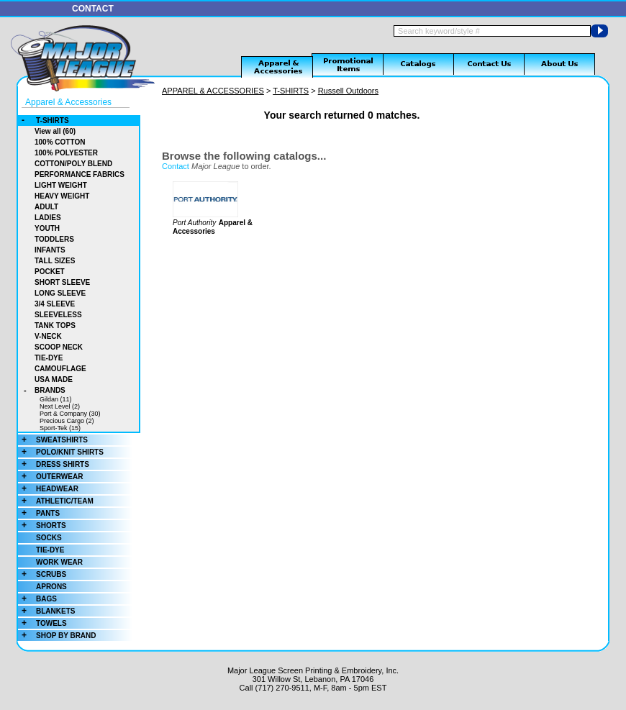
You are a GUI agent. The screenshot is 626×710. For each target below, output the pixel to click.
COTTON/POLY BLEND (73, 164)
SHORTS (42, 525)
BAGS (37, 598)
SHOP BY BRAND (57, 635)
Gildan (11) (56, 399)
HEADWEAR (48, 488)
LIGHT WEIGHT (61, 185)
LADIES (48, 218)
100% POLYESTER (66, 153)
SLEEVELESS (58, 315)
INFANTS (50, 250)
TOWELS (42, 623)
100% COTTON (60, 142)
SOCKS (49, 538)
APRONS (51, 587)
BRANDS (41, 390)
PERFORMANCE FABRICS (79, 174)
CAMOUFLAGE (60, 369)
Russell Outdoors (348, 90)
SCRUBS (42, 574)
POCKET (50, 272)
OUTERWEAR (50, 476)
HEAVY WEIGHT (62, 196)
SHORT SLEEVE (62, 282)
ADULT (46, 207)
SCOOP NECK (59, 347)
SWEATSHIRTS (53, 439)
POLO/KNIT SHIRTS (61, 452)
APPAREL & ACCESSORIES (213, 90)
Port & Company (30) (70, 413)
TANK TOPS (55, 325)
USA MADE (54, 379)
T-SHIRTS (43, 120)
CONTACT (93, 9)
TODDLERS (54, 239)
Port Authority (194, 223)
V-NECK (48, 336)
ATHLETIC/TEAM (56, 501)
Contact (175, 166)
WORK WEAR (59, 562)
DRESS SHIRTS (53, 464)
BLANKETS (46, 611)
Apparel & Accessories (68, 102)
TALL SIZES (55, 261)
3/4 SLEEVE (55, 304)
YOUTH (47, 228)
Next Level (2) (60, 406)
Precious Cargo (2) (67, 420)
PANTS (39, 513)
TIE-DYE (49, 358)
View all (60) (55, 131)
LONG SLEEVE (60, 293)
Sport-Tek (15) (60, 428)
